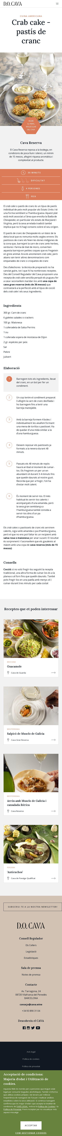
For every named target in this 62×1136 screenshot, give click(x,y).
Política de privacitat (31, 1066)
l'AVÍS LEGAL (22, 1106)
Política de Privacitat (12, 1109)
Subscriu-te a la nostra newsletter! (33, 907)
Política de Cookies (46, 1106)
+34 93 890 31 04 (31, 1010)
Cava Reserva (31, 143)
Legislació (31, 951)
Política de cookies (31, 1059)
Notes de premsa (31, 974)
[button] (57, 3)
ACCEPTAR (31, 1125)
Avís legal (31, 1051)
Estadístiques (31, 957)
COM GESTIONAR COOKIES (31, 1133)
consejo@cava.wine (31, 1004)
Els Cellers (31, 945)
